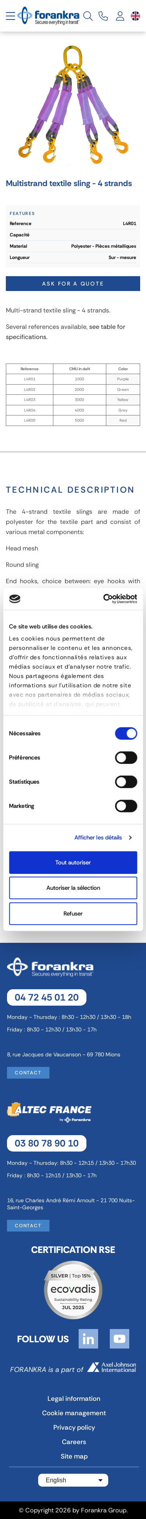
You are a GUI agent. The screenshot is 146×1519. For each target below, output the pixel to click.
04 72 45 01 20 (47, 997)
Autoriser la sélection (73, 888)
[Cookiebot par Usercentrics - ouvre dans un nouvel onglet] (104, 599)
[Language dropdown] (135, 16)
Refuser (73, 913)
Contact (28, 1073)
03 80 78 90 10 (47, 1143)
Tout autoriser (73, 862)
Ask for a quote (73, 283)
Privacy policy (74, 1427)
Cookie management (74, 1413)
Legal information (73, 1398)
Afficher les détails (98, 837)
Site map (74, 1456)
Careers (74, 1442)
